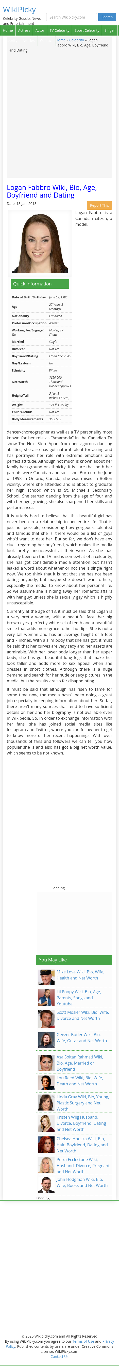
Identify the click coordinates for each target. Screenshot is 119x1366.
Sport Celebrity (87, 30)
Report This (99, 205)
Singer (110, 30)
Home (8, 30)
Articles (29, 40)
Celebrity (10, 40)
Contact (46, 40)
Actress (24, 30)
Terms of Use (83, 1341)
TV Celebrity (60, 30)
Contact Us (59, 1356)
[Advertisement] (59, 114)
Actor (40, 30)
